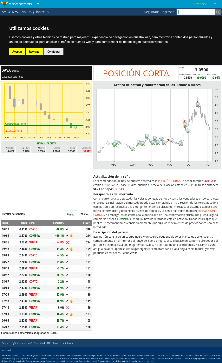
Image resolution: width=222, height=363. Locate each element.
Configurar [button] (53, 51)
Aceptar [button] (17, 51)
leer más (150, 361)
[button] (217, 4)
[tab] (70, 214)
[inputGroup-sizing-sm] (196, 12)
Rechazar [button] (35, 51)
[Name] (218, 12)
